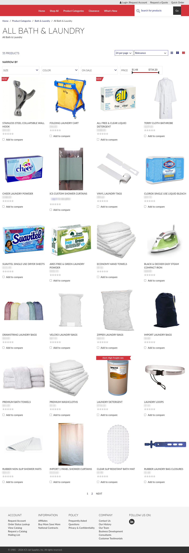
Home (41, 10)
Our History (105, 524)
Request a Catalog (17, 531)
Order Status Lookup (19, 524)
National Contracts (48, 527)
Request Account (138, 2)
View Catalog (15, 527)
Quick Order (177, 2)
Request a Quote (159, 2)
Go (177, 10)
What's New (110, 10)
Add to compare (14, 139)
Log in (54, 198)
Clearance (94, 10)
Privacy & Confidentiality (82, 527)
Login (124, 2)
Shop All (54, 10)
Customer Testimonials (110, 538)
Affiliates (42, 520)
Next (99, 493)
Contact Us (104, 520)
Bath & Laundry (42, 20)
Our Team (104, 527)
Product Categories (73, 10)
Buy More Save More (49, 524)
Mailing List (14, 534)
